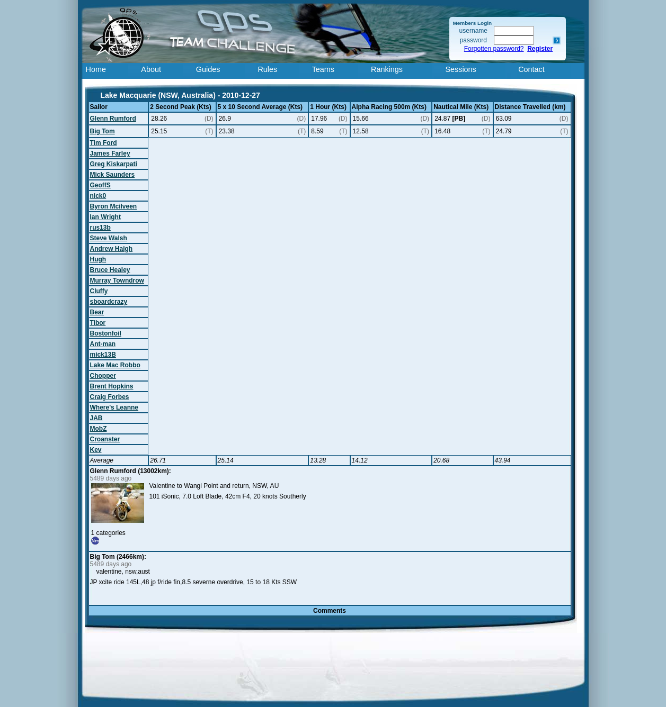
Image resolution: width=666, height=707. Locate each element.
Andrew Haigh (111, 248)
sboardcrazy (109, 301)
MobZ (98, 428)
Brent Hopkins (112, 386)
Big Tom (102, 131)
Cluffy (99, 291)
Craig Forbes (109, 397)
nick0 (98, 196)
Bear (97, 312)
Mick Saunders (112, 174)
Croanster (105, 439)
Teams (323, 69)
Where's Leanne (114, 407)
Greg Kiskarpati (113, 164)
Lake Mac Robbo (115, 365)
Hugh (98, 259)
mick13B (103, 354)
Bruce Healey (110, 270)
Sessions (460, 69)
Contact (531, 69)
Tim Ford (103, 143)
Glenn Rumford (113, 118)
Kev (96, 450)
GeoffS (100, 185)
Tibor (98, 323)
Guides (208, 69)
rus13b (100, 227)
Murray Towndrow (117, 280)
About (151, 69)
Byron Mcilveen (113, 206)
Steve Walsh (108, 238)
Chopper (103, 375)
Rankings (387, 69)
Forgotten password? (494, 48)
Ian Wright (105, 217)
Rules (267, 69)
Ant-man (103, 344)
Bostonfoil (105, 333)
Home (96, 69)
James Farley (110, 153)
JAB (96, 418)
